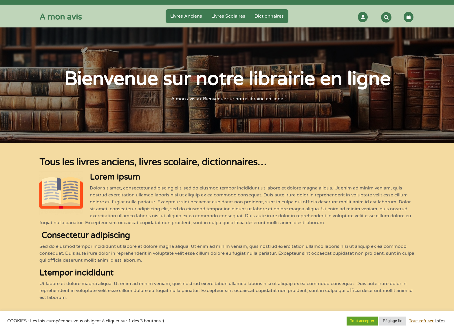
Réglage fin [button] (392, 321)
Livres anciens (186, 16)
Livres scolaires (228, 16)
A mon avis (60, 17)
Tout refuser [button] (421, 321)
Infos (440, 321)
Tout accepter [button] (362, 321)
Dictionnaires (269, 16)
